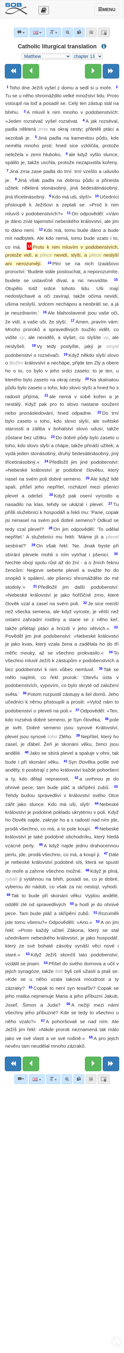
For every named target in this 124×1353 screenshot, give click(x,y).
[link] (78, 1079)
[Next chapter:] (93, 71)
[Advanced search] (67, 1079)
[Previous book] (13, 71)
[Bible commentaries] (21, 1079)
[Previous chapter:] (31, 71)
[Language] (37, 1079)
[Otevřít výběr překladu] (43, 10)
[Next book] (111, 71)
